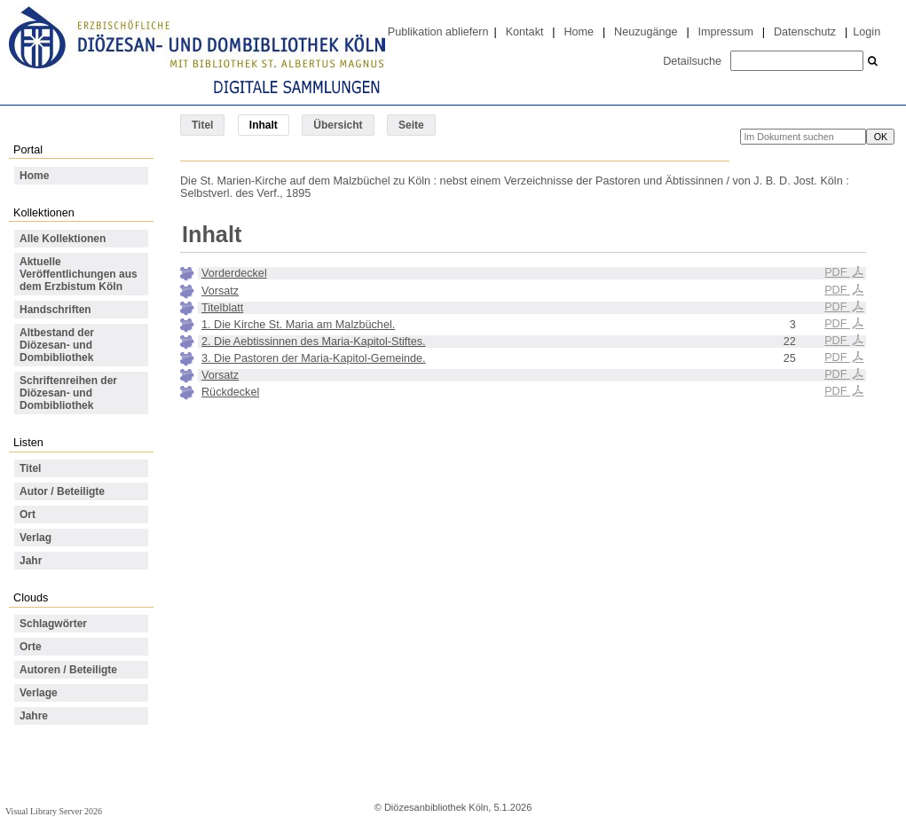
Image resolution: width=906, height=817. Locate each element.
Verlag (35, 537)
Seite (411, 125)
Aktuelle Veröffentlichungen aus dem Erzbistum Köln (79, 274)
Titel (202, 125)
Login (866, 32)
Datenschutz (805, 32)
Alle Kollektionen (63, 238)
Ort (27, 514)
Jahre (34, 716)
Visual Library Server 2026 (53, 811)
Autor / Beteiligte (62, 491)
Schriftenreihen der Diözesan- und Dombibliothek (68, 393)
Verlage (39, 693)
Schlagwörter (53, 623)
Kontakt (525, 32)
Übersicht (337, 125)
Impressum (725, 32)
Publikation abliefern (438, 32)
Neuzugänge (646, 32)
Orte (31, 646)
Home (578, 32)
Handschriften (55, 309)
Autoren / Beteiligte (68, 670)
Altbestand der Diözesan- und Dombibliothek (57, 345)
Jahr (31, 560)
